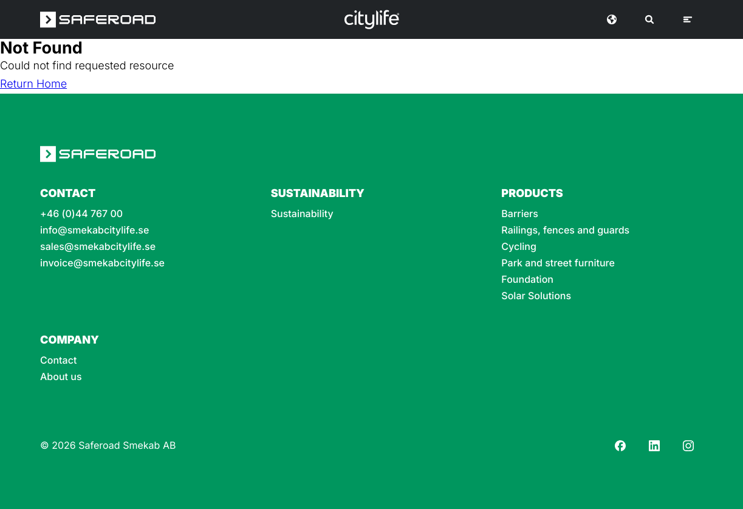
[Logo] (371, 19)
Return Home (33, 84)
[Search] (649, 19)
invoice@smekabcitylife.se (102, 263)
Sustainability (302, 214)
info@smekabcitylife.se (94, 230)
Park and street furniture (558, 263)
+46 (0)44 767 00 (81, 214)
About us (61, 377)
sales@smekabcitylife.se (98, 246)
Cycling (518, 246)
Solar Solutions (536, 296)
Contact (58, 360)
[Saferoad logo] (98, 19)
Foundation (527, 279)
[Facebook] (620, 445)
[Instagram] (688, 445)
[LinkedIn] (654, 445)
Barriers (519, 214)
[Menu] (688, 19)
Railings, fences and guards (565, 230)
